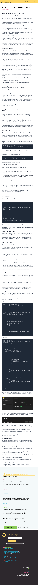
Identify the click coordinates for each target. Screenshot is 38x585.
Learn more (5, 489)
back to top (25, 582)
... (37, 1)
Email (28, 568)
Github (9, 248)
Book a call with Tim (10, 527)
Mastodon (27, 569)
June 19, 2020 (17, 180)
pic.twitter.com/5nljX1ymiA (8, 177)
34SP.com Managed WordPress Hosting (18, 114)
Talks (35, 1)
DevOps (3, 9)
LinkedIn (27, 571)
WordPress (7, 9)
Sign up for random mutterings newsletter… (14, 535)
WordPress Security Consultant (24, 575)
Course (21, 1)
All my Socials (26, 572)
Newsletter (25, 1)
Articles (28, 1)
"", (9, 548)
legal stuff (20, 582)
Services (17, 1)
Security (32, 1)
